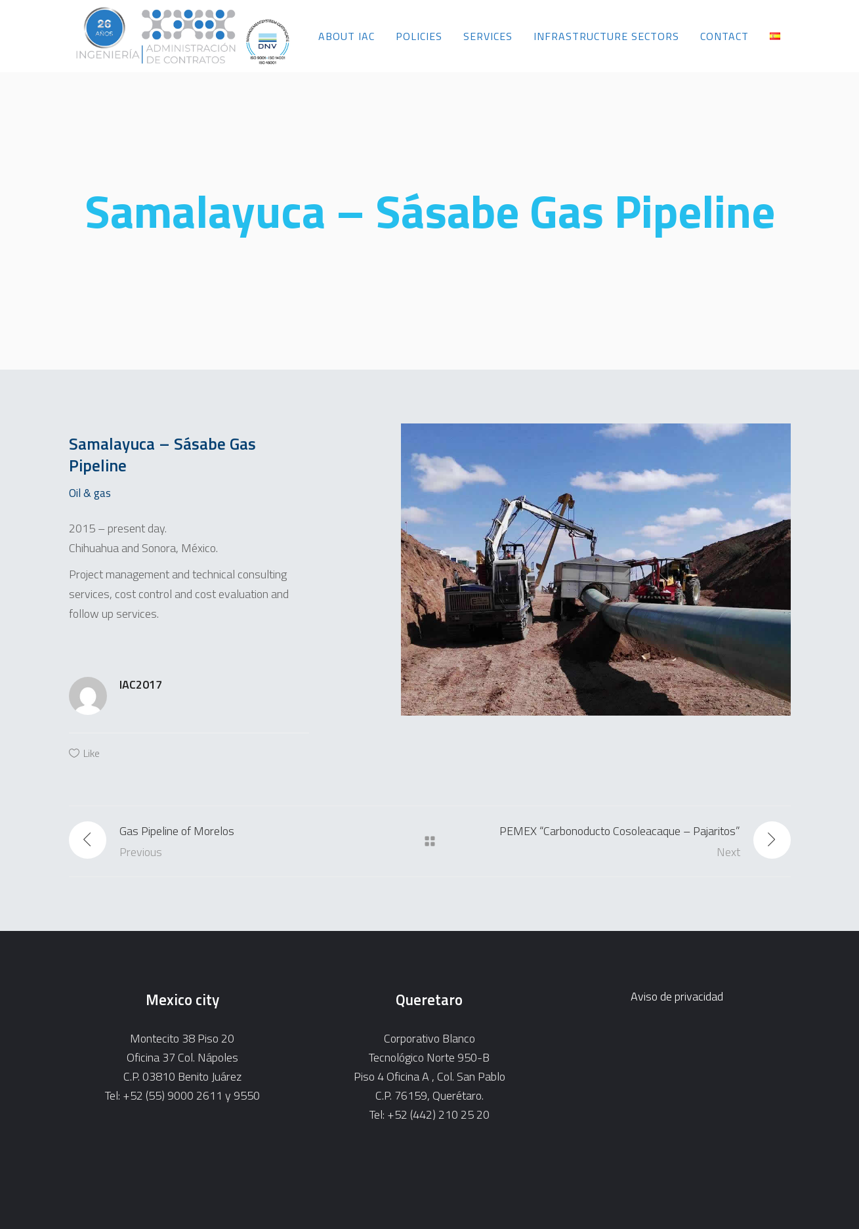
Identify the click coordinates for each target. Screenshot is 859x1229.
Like (91, 753)
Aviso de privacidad (677, 996)
